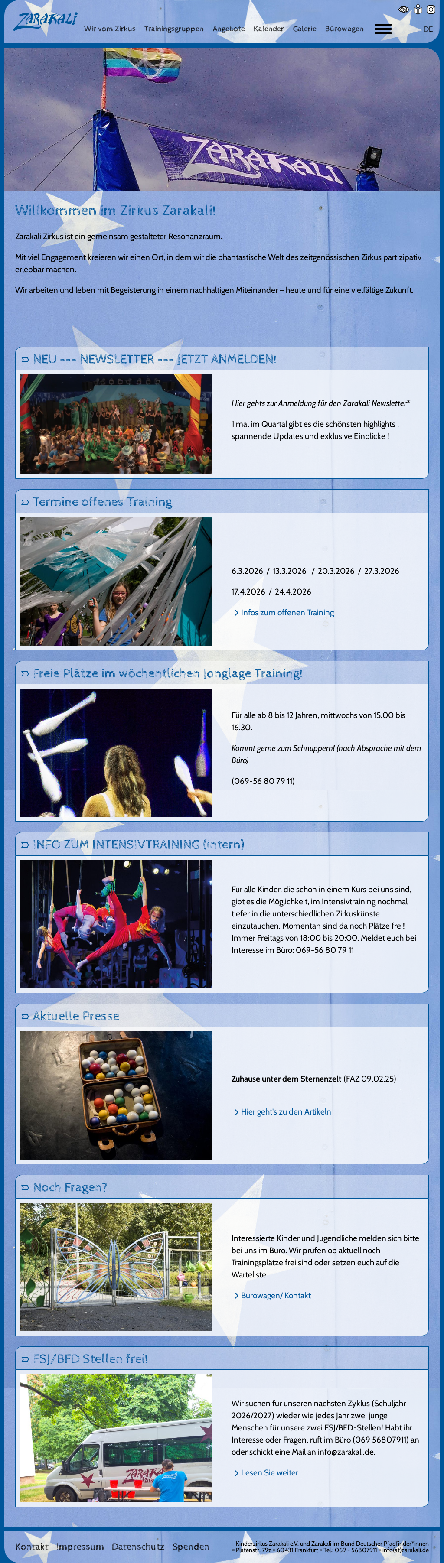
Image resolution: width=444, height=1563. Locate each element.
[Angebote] (229, 28)
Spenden (191, 1547)
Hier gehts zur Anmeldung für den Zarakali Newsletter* (321, 403)
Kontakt (32, 1547)
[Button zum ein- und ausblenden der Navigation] (383, 29)
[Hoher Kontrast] (403, 9)
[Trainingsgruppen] (174, 28)
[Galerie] (305, 28)
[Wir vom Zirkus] (110, 28)
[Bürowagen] (344, 28)
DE (428, 29)
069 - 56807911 (356, 1550)
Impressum (80, 1547)
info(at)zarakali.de (405, 1550)
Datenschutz (138, 1547)
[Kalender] (269, 28)
